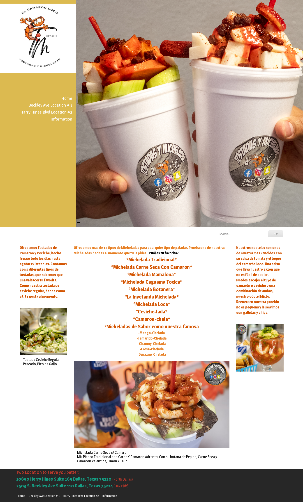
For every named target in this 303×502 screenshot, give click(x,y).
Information (61, 119)
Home (66, 98)
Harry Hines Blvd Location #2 (46, 112)
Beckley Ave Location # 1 (50, 105)
